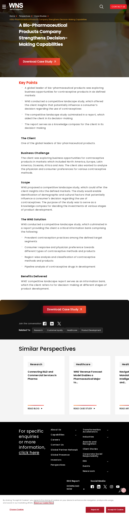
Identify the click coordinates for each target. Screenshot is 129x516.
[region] (64, 505)
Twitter (105, 493)
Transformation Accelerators (92, 437)
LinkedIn (98, 493)
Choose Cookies (16, 509)
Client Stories (90, 455)
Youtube (118, 493)
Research (38, 330)
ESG (85, 467)
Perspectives (24, 16)
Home (12, 16)
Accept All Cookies (116, 509)
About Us (56, 436)
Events (86, 472)
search (101, 6)
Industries (88, 443)
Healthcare (72, 330)
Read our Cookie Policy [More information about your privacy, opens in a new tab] (43, 503)
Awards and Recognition (90, 449)
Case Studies (40, 16)
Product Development (91, 330)
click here (29, 459)
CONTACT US (118, 6)
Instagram (111, 493)
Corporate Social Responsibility (92, 461)
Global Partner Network (64, 456)
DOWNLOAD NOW (73, 494)
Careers (55, 446)
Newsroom (89, 477)
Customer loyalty (55, 330)
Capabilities (57, 441)
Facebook (92, 493)
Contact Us (57, 451)
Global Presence (60, 461)
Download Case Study (39, 61)
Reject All (95, 509)
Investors (56, 466)
